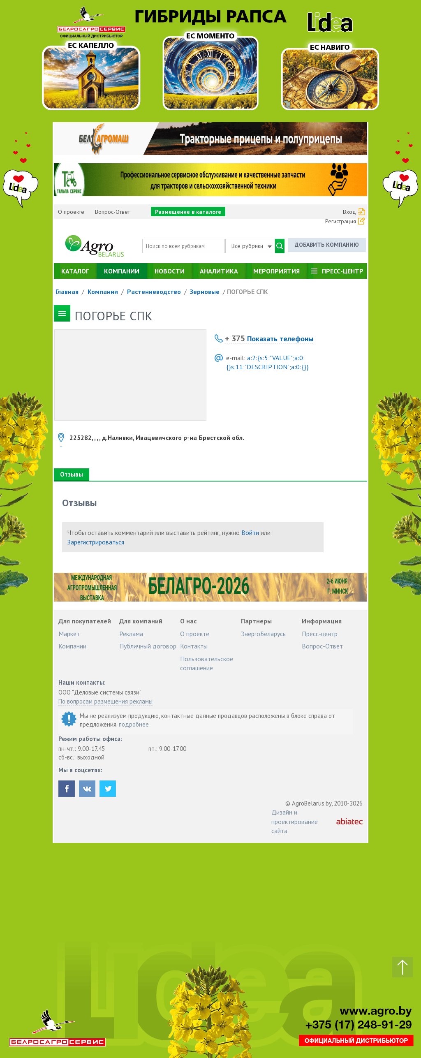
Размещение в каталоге (188, 211)
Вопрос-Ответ (112, 211)
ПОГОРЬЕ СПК (247, 291)
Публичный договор (147, 646)
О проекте (71, 211)
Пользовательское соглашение (206, 663)
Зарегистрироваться (95, 542)
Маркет (69, 634)
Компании (121, 271)
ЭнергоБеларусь (263, 634)
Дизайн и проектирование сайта (294, 821)
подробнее (134, 724)
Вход (349, 211)
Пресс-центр (342, 271)
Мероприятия (276, 271)
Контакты (194, 646)
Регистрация (340, 221)
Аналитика (219, 271)
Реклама (131, 634)
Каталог (75, 271)
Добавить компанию (327, 244)
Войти (250, 532)
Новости (170, 271)
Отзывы (71, 474)
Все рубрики (251, 246)
